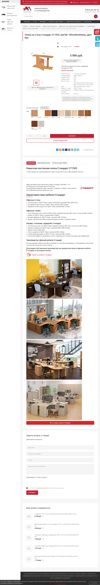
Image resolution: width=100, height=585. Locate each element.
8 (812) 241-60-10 (90, 9)
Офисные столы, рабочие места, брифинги (72, 26)
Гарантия (60, 577)
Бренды (43, 21)
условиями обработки (43, 488)
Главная (25, 26)
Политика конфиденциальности (64, 580)
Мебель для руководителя (48, 577)
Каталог (27, 21)
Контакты (88, 21)
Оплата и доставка (56, 21)
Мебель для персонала (50, 26)
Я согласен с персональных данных (46, 488)
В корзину (72, 136)
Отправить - (32, 493)
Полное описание (67, 70)
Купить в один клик (60, 140)
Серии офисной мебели (47, 579)
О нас (35, 21)
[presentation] (40, 482)
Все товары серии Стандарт (60, 423)
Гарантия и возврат (73, 21)
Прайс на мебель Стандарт (42, 255)
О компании (26, 577)
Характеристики (45, 162)
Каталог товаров (35, 26)
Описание (32, 162)
